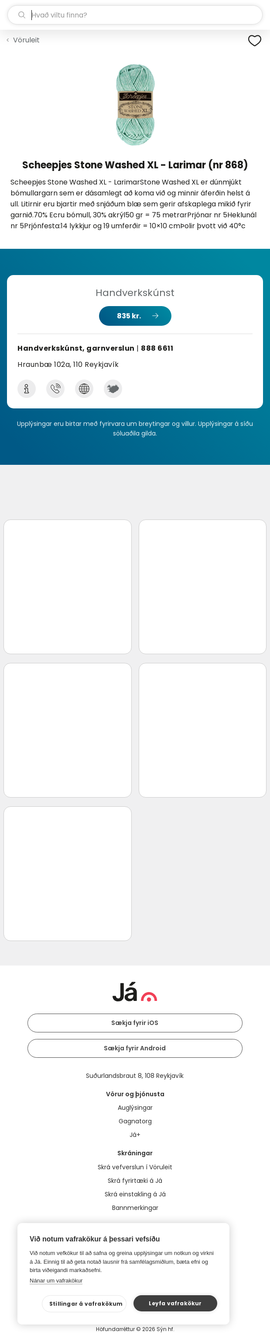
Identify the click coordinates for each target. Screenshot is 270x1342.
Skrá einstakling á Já (135, 1194)
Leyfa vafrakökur (175, 1303)
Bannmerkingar (135, 1207)
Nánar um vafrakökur (56, 1280)
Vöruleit (26, 40)
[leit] (135, 15)
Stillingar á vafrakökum (86, 1303)
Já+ (135, 1134)
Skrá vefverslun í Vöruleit (135, 1167)
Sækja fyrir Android (135, 1048)
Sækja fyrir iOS (134, 1022)
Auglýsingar (135, 1107)
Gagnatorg (135, 1121)
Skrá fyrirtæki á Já (135, 1180)
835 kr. (129, 316)
